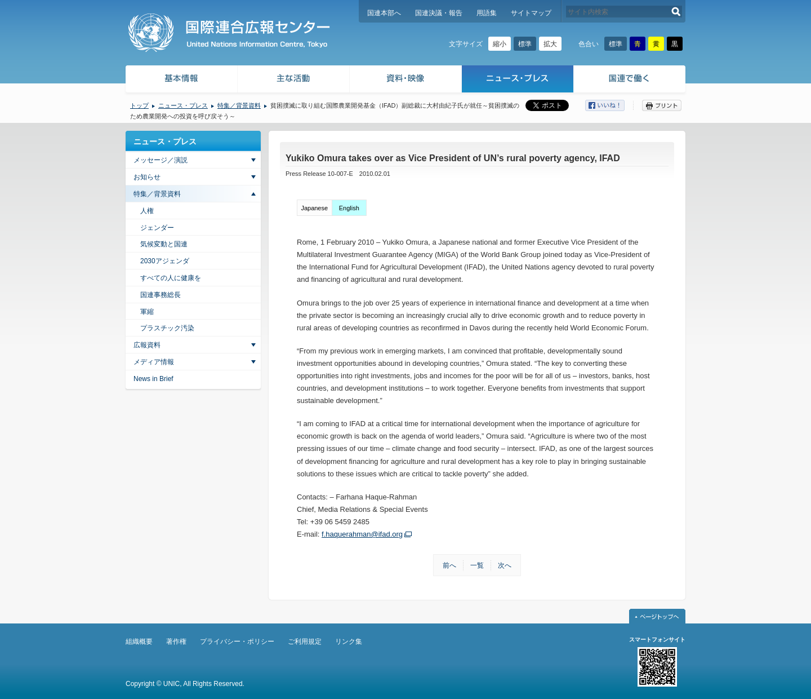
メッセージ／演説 (160, 160)
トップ (139, 105)
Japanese (314, 208)
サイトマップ (531, 13)
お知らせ (147, 177)
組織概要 (139, 641)
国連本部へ (384, 13)
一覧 (477, 565)
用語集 (486, 13)
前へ (449, 565)
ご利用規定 (305, 641)
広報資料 (147, 345)
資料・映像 (406, 80)
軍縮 (147, 312)
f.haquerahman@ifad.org (362, 534)
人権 (147, 211)
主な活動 (294, 80)
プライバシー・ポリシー (237, 641)
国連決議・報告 (438, 13)
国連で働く (630, 80)
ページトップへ (657, 616)
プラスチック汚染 (167, 328)
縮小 (499, 44)
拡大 (550, 44)
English (349, 208)
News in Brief (153, 379)
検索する (676, 11)
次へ (504, 565)
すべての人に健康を (170, 278)
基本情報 (181, 80)
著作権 (176, 641)
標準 (525, 44)
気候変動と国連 (164, 244)
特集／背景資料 (239, 105)
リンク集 (348, 641)
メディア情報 (153, 362)
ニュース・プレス (518, 80)
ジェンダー (157, 228)
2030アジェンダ (164, 261)
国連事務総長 (160, 295)
